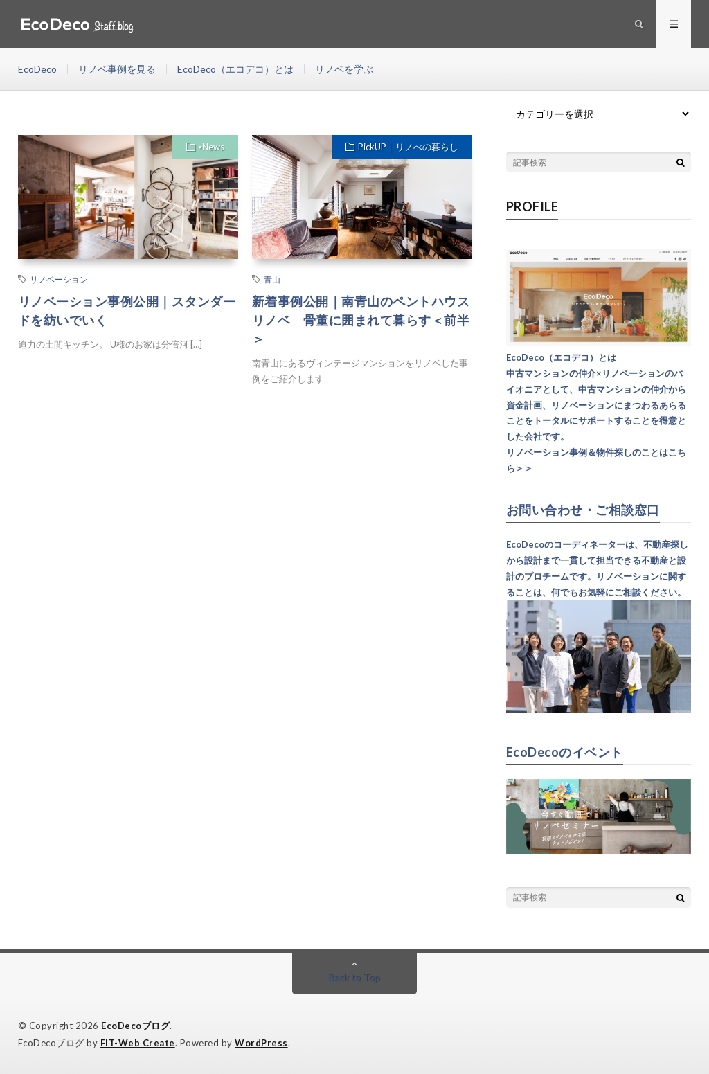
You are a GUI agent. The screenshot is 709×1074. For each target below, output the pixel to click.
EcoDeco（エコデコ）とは (235, 69)
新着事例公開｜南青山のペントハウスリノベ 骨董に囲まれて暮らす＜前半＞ (361, 320)
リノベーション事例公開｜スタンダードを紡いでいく (127, 311)
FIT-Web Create (137, 1042)
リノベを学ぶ (344, 69)
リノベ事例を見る (117, 69)
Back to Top (354, 977)
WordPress (261, 1042)
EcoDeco (37, 69)
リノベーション (59, 279)
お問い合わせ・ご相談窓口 (583, 509)
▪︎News (211, 146)
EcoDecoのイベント (564, 752)
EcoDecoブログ (135, 1025)
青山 (272, 279)
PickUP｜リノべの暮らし (408, 146)
